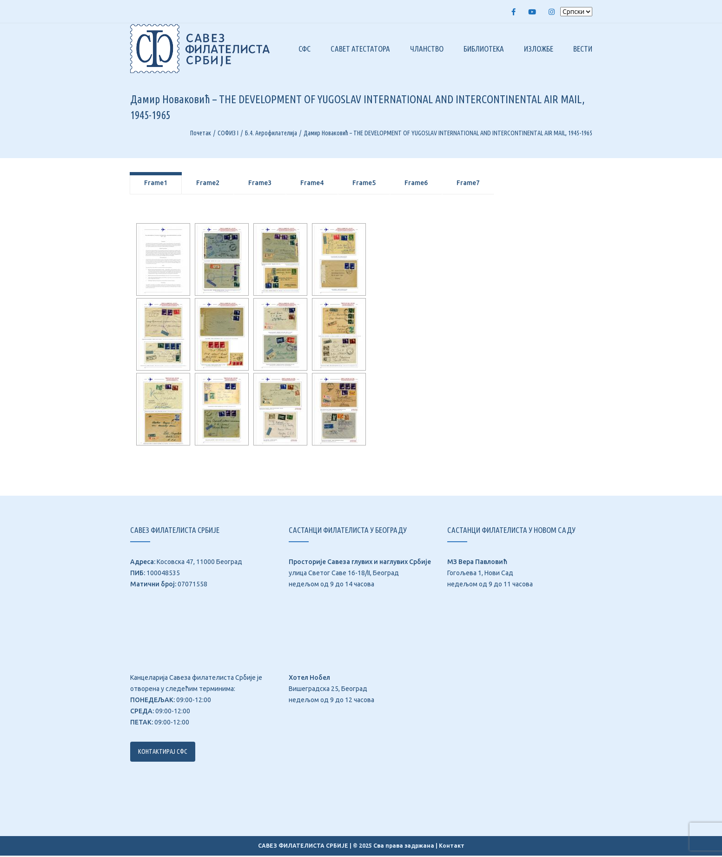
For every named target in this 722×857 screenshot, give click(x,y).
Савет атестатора (360, 49)
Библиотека (484, 49)
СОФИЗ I (228, 134)
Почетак (200, 134)
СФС (304, 49)
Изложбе (538, 49)
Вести (582, 49)
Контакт (451, 847)
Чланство (427, 49)
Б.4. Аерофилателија (271, 134)
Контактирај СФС (162, 753)
